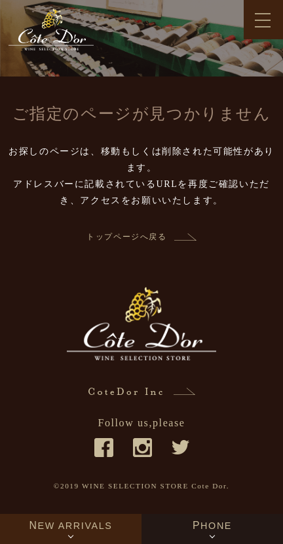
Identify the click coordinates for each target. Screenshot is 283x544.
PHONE (212, 525)
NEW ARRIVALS (70, 525)
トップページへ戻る (126, 236)
